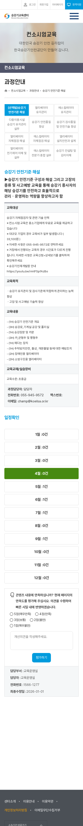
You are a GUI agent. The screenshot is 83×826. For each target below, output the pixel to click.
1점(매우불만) (22, 625)
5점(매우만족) (22, 614)
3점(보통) (20, 620)
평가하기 (41, 658)
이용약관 (47, 801)
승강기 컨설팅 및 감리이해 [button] (66, 153)
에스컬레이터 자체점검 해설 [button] (41, 139)
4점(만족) (45, 614)
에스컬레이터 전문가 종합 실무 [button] (41, 153)
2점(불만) (40, 620)
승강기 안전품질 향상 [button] (41, 124)
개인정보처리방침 (15, 810)
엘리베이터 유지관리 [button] (41, 110)
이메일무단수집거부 (47, 810)
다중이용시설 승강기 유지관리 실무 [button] (16, 124)
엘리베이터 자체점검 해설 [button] (17, 139)
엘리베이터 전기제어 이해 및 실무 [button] (17, 153)
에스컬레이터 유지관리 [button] (66, 110)
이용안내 (29, 801)
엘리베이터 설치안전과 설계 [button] (66, 139)
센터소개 (10, 801)
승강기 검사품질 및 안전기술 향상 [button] (66, 124)
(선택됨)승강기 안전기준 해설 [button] (17, 110)
